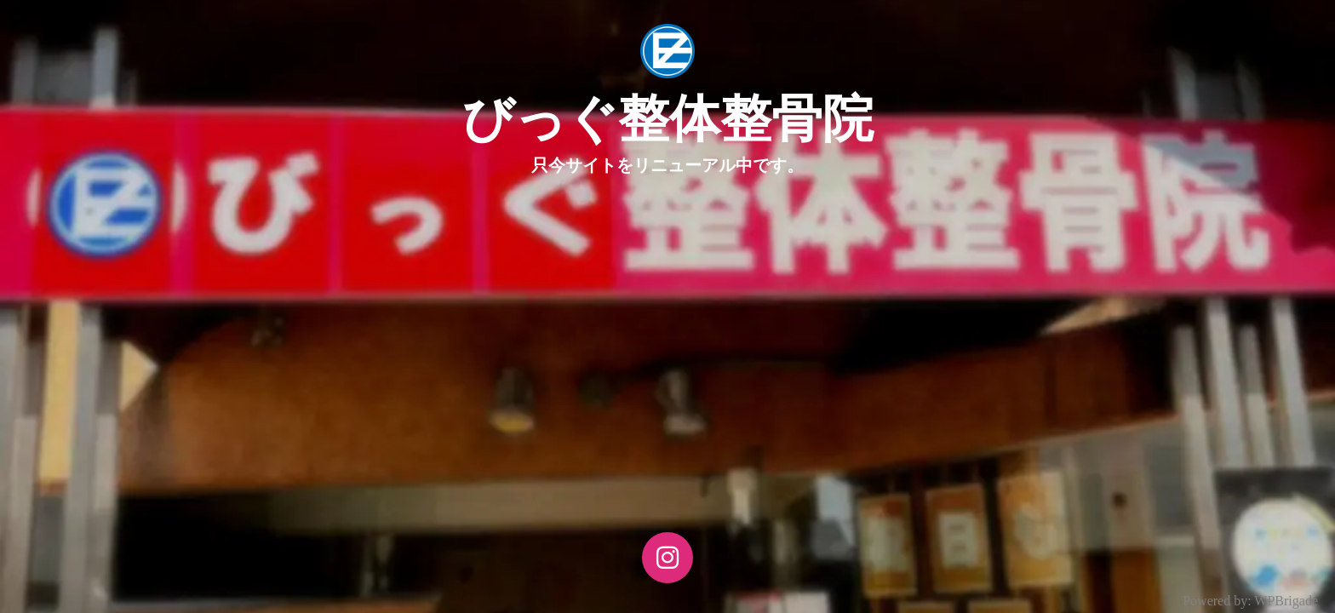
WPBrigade (1286, 600)
